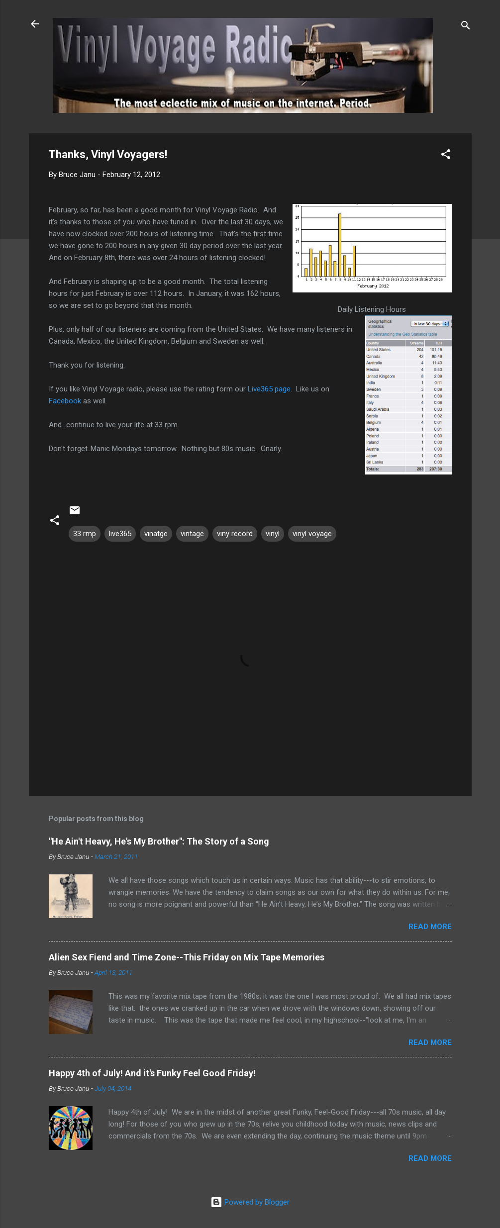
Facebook (65, 400)
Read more (430, 926)
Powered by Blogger (250, 1202)
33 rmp (84, 533)
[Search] (466, 27)
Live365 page (269, 388)
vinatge (156, 533)
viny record (235, 533)
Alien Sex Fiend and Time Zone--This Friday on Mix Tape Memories (186, 957)
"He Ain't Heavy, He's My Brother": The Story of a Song (159, 841)
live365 (120, 533)
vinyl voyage (312, 533)
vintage (192, 533)
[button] (446, 156)
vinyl (273, 533)
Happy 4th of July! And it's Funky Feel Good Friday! (152, 1073)
